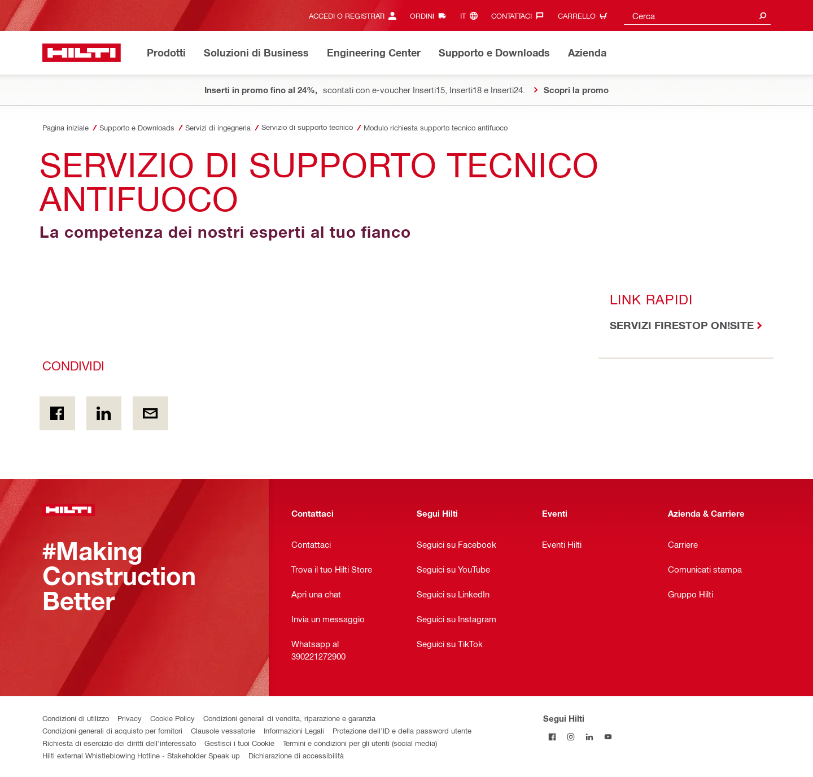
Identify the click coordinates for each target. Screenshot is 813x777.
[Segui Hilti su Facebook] (552, 736)
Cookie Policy (172, 718)
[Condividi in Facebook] (57, 413)
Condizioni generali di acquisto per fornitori (112, 730)
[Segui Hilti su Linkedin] (589, 736)
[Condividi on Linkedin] (104, 413)
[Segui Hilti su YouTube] (608, 736)
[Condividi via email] (150, 413)
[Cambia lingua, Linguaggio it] (471, 15)
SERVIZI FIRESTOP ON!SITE (682, 324)
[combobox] (697, 15)
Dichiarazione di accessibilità (296, 755)
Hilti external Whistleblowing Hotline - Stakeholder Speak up (141, 755)
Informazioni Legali (294, 730)
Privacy (129, 718)
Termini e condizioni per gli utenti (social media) (360, 743)
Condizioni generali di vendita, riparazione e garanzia (289, 718)
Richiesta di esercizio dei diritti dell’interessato (119, 743)
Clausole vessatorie (223, 730)
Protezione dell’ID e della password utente (402, 730)
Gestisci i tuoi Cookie (239, 743)
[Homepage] (81, 52)
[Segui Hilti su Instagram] (571, 736)
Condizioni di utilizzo (75, 718)
